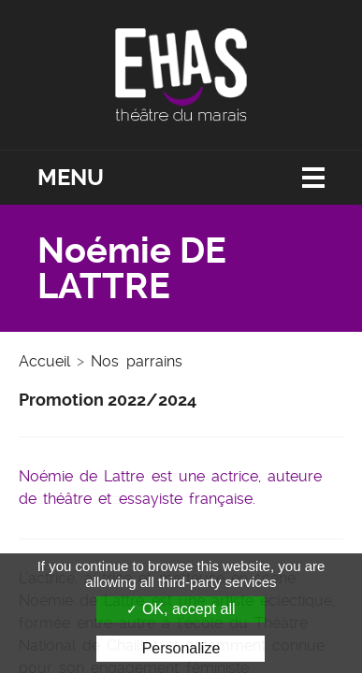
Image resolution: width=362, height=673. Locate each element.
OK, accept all (180, 609)
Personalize (181, 648)
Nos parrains (136, 361)
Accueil (44, 361)
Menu (70, 178)
